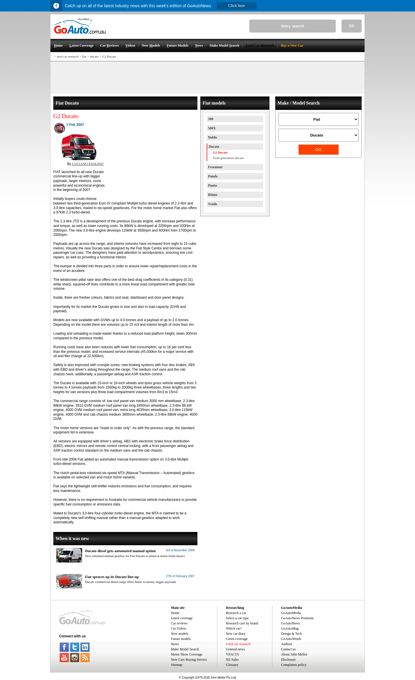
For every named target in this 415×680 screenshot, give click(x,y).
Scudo (212, 204)
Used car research (238, 644)
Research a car (236, 613)
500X (212, 128)
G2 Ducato (109, 56)
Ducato (214, 147)
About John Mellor (294, 654)
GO (351, 26)
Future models (181, 639)
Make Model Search (185, 649)
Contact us (288, 649)
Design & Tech (291, 634)
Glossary (232, 665)
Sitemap (176, 665)
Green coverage (237, 639)
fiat (84, 56)
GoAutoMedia (291, 613)
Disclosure (288, 660)
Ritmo (212, 195)
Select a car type (237, 618)
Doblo (212, 137)
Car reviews (179, 623)
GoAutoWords (291, 639)
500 (210, 119)
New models (179, 634)
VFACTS (232, 654)
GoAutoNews (290, 623)
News (175, 644)
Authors (286, 644)
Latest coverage (182, 618)
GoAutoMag (290, 628)
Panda (213, 176)
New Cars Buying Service (189, 660)
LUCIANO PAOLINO (87, 164)
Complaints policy (293, 665)
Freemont (215, 167)
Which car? (234, 628)
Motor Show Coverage (186, 654)
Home (175, 613)
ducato (94, 56)
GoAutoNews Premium (297, 618)
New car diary (236, 634)
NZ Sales (232, 660)
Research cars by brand (242, 623)
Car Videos (178, 628)
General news (235, 649)
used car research (68, 56)
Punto (212, 185)
